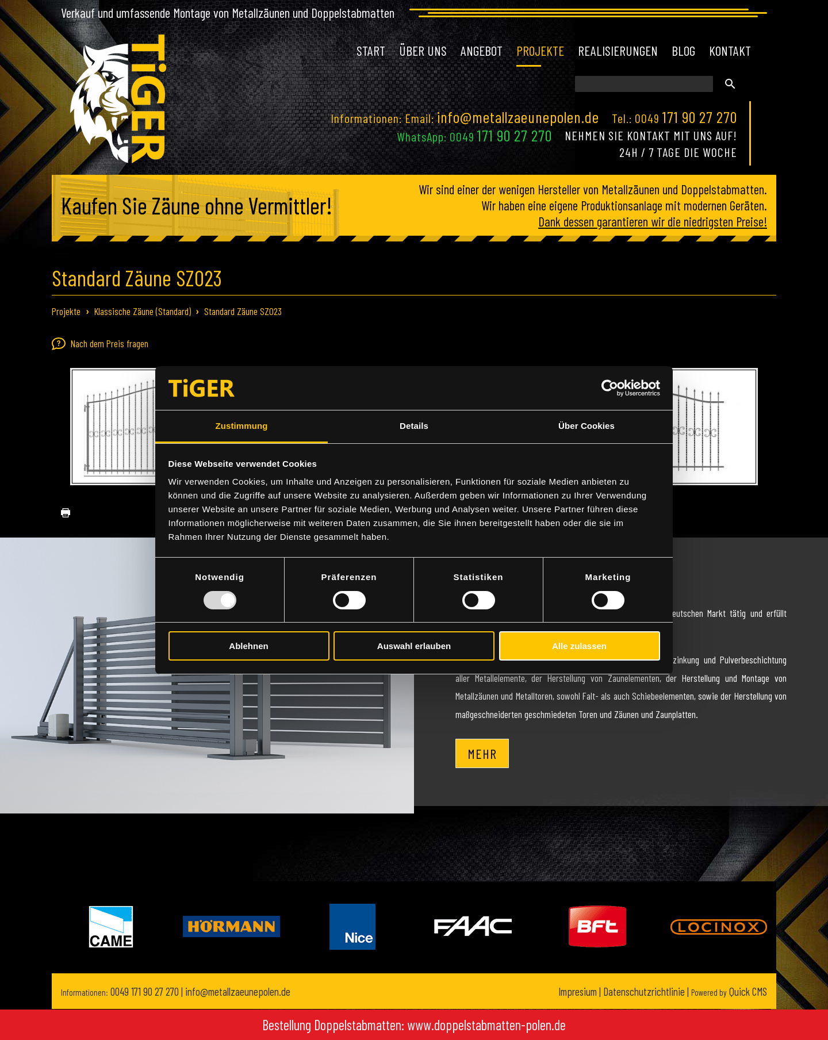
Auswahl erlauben (414, 646)
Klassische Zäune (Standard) (142, 311)
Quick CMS (729, 991)
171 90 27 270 (699, 117)
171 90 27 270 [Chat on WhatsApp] (514, 135)
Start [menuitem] (370, 51)
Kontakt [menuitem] (730, 51)
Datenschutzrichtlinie (644, 991)
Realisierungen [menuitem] (618, 51)
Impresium (577, 991)
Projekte (66, 311)
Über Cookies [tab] (586, 426)
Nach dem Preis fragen (100, 344)
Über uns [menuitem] (423, 51)
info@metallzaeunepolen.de (518, 117)
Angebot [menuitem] (482, 51)
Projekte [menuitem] (540, 51)
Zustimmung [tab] (242, 426)
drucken (61, 513)
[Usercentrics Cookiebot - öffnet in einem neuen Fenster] (609, 388)
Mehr (482, 753)
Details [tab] (414, 426)
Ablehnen (248, 646)
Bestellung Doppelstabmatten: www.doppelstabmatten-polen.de (414, 1024)
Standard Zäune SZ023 (243, 311)
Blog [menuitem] (683, 51)
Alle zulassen (579, 646)
